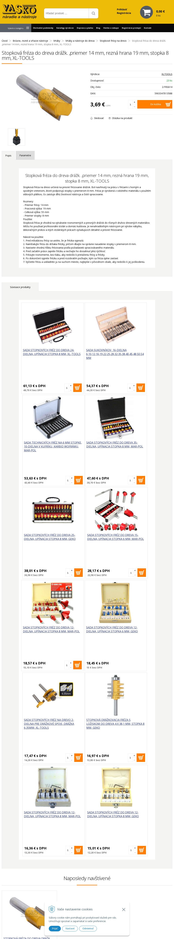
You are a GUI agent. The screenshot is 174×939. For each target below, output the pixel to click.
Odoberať (157, 842)
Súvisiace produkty (20, 287)
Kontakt (147, 28)
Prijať (55, 928)
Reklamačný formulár (123, 884)
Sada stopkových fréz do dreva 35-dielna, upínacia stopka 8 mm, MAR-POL (42, 447)
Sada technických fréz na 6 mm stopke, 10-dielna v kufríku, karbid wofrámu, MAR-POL (130, 356)
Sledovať (97, 118)
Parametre (25, 155)
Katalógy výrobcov (65, 28)
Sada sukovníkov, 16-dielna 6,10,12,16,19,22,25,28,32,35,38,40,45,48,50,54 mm (96, 356)
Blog (98, 28)
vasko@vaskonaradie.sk (84, 887)
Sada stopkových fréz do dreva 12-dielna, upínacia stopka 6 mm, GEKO (86, 539)
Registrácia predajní (131, 28)
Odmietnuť (88, 928)
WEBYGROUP (132, 932)
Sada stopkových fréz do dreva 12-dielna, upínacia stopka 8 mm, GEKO (130, 632)
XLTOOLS (167, 74)
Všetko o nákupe (111, 28)
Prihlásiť (122, 9)
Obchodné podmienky (43, 28)
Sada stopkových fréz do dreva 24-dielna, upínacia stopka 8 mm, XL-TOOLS (42, 354)
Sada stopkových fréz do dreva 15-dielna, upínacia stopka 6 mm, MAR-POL (130, 447)
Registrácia (124, 13)
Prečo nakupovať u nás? (125, 879)
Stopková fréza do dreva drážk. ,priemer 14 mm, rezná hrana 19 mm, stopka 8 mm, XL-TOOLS (27, 758)
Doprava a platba (85, 28)
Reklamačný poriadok (124, 896)
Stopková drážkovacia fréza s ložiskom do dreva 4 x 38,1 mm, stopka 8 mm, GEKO (42, 634)
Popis (8, 155)
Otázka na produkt (120, 118)
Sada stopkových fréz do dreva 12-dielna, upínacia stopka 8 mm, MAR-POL (42, 539)
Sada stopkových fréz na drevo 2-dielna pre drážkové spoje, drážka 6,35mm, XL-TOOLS (129, 541)
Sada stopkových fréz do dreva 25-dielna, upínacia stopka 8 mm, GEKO (86, 447)
